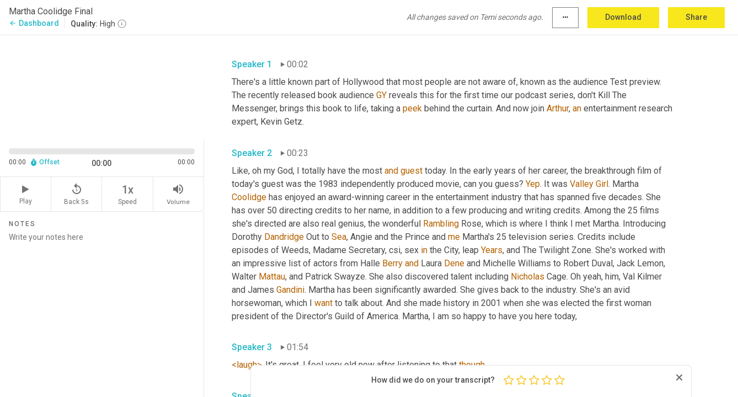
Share (696, 17)
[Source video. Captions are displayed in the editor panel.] (102, 86)
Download (623, 17)
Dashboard (34, 23)
